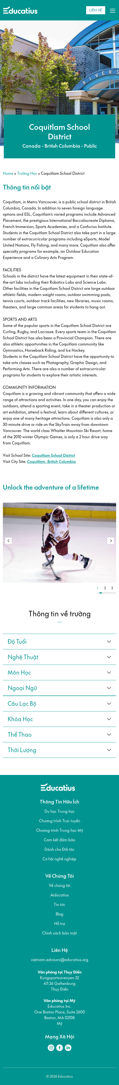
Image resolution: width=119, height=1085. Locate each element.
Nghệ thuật (23, 657)
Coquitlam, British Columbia (51, 461)
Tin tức (59, 904)
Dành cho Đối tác (59, 849)
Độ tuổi (17, 641)
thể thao (20, 734)
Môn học (19, 672)
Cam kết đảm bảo (59, 840)
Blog (59, 914)
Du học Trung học (60, 811)
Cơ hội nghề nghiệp (59, 859)
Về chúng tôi (59, 885)
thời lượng (22, 749)
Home (8, 173)
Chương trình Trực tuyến (59, 821)
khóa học (20, 719)
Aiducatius (59, 895)
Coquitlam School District (53, 455)
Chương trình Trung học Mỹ (59, 830)
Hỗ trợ (59, 923)
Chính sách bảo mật (59, 933)
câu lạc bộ (22, 703)
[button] (110, 541)
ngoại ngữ (22, 687)
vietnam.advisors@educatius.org (59, 960)
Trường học (27, 173)
